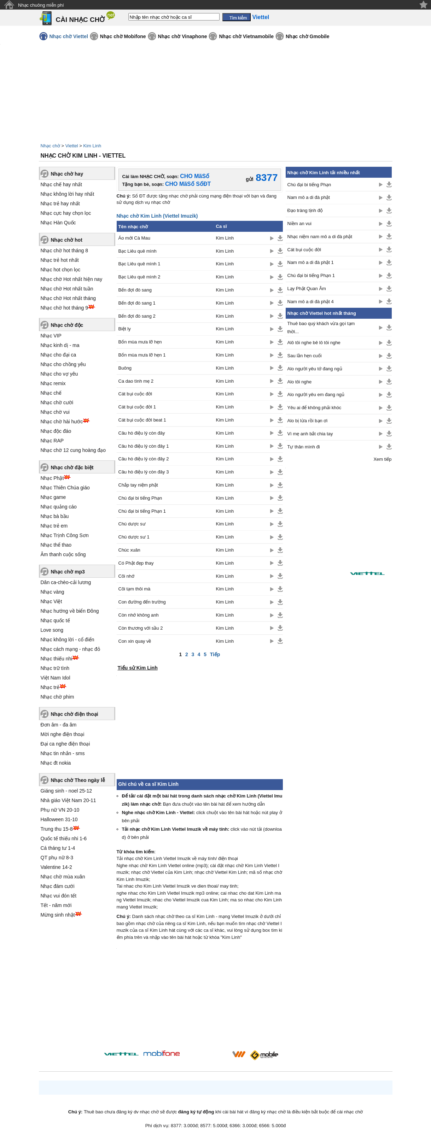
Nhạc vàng (52, 592)
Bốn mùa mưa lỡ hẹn (140, 342)
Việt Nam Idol (55, 678)
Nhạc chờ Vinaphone (182, 36)
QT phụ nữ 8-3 (57, 857)
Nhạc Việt (51, 601)
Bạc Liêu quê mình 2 (139, 276)
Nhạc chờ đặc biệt (72, 467)
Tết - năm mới (56, 905)
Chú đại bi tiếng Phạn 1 (142, 511)
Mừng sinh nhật (58, 915)
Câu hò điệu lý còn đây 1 (143, 446)
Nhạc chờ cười (57, 402)
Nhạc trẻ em (54, 526)
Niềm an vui (299, 223)
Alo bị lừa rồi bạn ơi (307, 420)
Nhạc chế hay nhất (61, 184)
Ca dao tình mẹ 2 (136, 381)
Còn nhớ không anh (138, 615)
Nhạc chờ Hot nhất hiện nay (72, 279)
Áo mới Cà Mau (134, 238)
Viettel (71, 145)
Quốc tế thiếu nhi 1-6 (64, 838)
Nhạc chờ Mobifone (123, 36)
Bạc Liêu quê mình (137, 251)
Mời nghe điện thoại (63, 734)
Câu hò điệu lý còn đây (141, 433)
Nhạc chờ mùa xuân (63, 876)
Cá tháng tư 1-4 (58, 848)
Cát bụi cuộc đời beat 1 (142, 420)
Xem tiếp (382, 459)
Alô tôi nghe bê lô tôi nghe (313, 342)
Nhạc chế (51, 393)
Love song (52, 630)
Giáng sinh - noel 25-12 (66, 791)
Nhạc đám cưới (58, 886)
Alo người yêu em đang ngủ (316, 394)
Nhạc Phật (52, 478)
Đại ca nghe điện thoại (65, 744)
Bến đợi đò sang (135, 290)
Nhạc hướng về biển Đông (70, 611)
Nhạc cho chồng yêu (63, 364)
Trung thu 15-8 (57, 829)
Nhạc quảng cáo (59, 507)
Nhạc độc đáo (56, 431)
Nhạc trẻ (50, 687)
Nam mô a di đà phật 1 (310, 262)
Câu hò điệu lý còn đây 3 (143, 472)
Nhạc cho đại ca (58, 355)
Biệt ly (124, 328)
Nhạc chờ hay (67, 174)
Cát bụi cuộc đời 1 (137, 407)
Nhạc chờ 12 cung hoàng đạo (73, 450)
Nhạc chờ (50, 145)
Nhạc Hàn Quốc (58, 222)
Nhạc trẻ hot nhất (60, 260)
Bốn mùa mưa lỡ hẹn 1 (142, 355)
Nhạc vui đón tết (59, 896)
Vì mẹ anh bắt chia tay (310, 433)
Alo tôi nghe (299, 381)
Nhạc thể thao (56, 545)
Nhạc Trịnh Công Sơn (65, 535)
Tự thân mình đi (303, 446)
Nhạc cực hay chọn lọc (66, 213)
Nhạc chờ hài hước (62, 421)
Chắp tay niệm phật (138, 485)
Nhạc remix (53, 383)
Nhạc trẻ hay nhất (60, 203)
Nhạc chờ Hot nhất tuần (67, 289)
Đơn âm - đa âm (59, 725)
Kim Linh (92, 145)
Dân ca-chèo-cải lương (66, 582)
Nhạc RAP (52, 440)
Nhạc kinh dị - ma (60, 345)
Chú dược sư (132, 523)
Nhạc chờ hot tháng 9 (64, 308)
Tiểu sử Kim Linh (138, 668)
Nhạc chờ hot (66, 240)
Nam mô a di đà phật (308, 197)
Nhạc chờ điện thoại (74, 714)
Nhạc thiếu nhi (56, 658)
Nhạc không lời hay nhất (67, 194)
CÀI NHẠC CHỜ (80, 19)
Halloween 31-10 (59, 819)
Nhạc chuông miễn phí (41, 5)
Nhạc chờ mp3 (68, 572)
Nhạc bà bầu (55, 516)
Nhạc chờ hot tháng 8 (64, 250)
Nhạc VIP (51, 336)
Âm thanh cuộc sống (63, 554)
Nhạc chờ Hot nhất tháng (68, 298)
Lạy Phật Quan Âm (306, 288)
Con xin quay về (134, 641)
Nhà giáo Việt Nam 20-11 (68, 800)
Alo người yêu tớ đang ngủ (314, 368)
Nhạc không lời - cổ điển (67, 639)
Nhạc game (53, 497)
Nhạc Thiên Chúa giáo (65, 487)
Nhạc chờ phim (57, 697)
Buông (125, 368)
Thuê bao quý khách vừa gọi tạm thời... (321, 327)
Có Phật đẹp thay (136, 563)
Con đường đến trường (142, 602)
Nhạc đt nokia (56, 763)
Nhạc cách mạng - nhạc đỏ (70, 649)
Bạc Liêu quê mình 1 (139, 263)
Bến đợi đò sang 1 (137, 303)
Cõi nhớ (126, 576)
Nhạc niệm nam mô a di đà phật (320, 236)
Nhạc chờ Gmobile (308, 36)
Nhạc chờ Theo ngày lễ (78, 780)
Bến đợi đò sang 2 (137, 316)
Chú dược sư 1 (134, 537)
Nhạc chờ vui (55, 412)
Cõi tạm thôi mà (134, 588)
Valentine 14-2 (56, 867)
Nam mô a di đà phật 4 (310, 301)
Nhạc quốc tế (55, 620)
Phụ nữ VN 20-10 (60, 810)
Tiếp (215, 654)
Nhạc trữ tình (55, 668)
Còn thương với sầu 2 (140, 628)
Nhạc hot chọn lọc (61, 269)
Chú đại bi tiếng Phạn (140, 498)
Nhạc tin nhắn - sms (63, 753)
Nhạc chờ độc (67, 325)
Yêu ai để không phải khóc (314, 407)
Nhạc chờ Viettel (68, 36)
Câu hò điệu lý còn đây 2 (143, 458)
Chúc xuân (129, 550)
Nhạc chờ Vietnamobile (246, 36)
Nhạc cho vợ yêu (59, 374)
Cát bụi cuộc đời (135, 393)
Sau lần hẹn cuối (304, 355)
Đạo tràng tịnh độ (305, 210)
